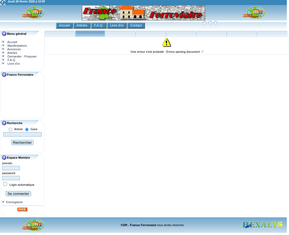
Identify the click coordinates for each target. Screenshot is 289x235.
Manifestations (17, 45)
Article (18, 129)
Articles (82, 25)
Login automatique (21, 184)
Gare (34, 129)
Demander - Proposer (22, 56)
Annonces (14, 49)
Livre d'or (117, 25)
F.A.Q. (99, 25)
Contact (136, 25)
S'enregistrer (14, 202)
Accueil (65, 25)
